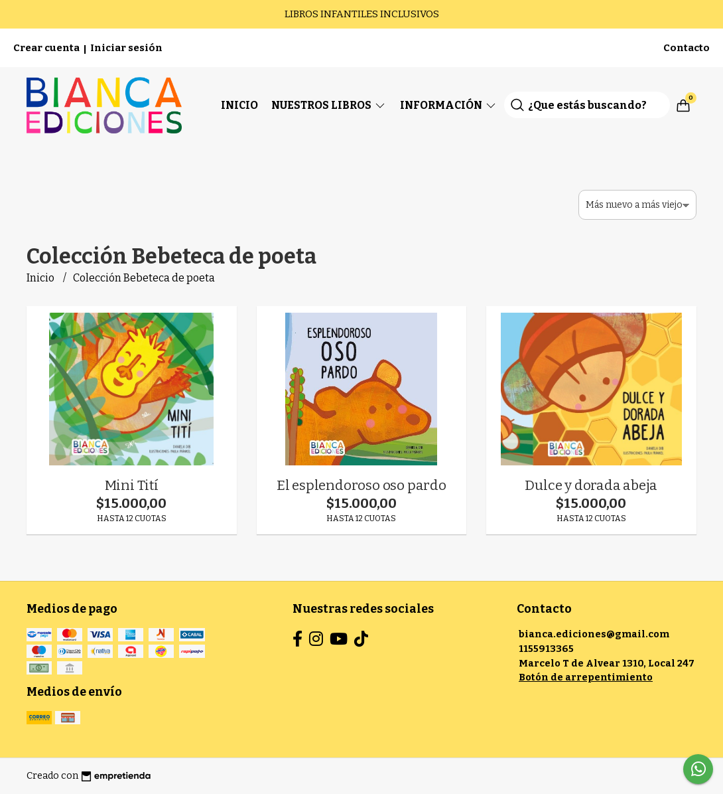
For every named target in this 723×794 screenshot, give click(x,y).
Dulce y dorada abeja (591, 485)
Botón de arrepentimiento (586, 677)
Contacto (686, 48)
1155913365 (546, 649)
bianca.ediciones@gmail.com (594, 634)
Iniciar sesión (126, 48)
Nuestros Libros (329, 105)
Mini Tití (132, 485)
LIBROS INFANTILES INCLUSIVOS (362, 14)
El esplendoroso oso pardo (361, 485)
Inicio (239, 105)
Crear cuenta (46, 48)
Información (448, 105)
